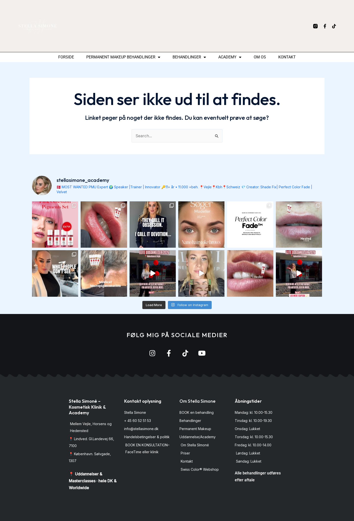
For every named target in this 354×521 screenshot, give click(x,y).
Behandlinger (189, 57)
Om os (260, 57)
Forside (66, 57)
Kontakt (287, 57)
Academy (229, 57)
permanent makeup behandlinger (123, 57)
